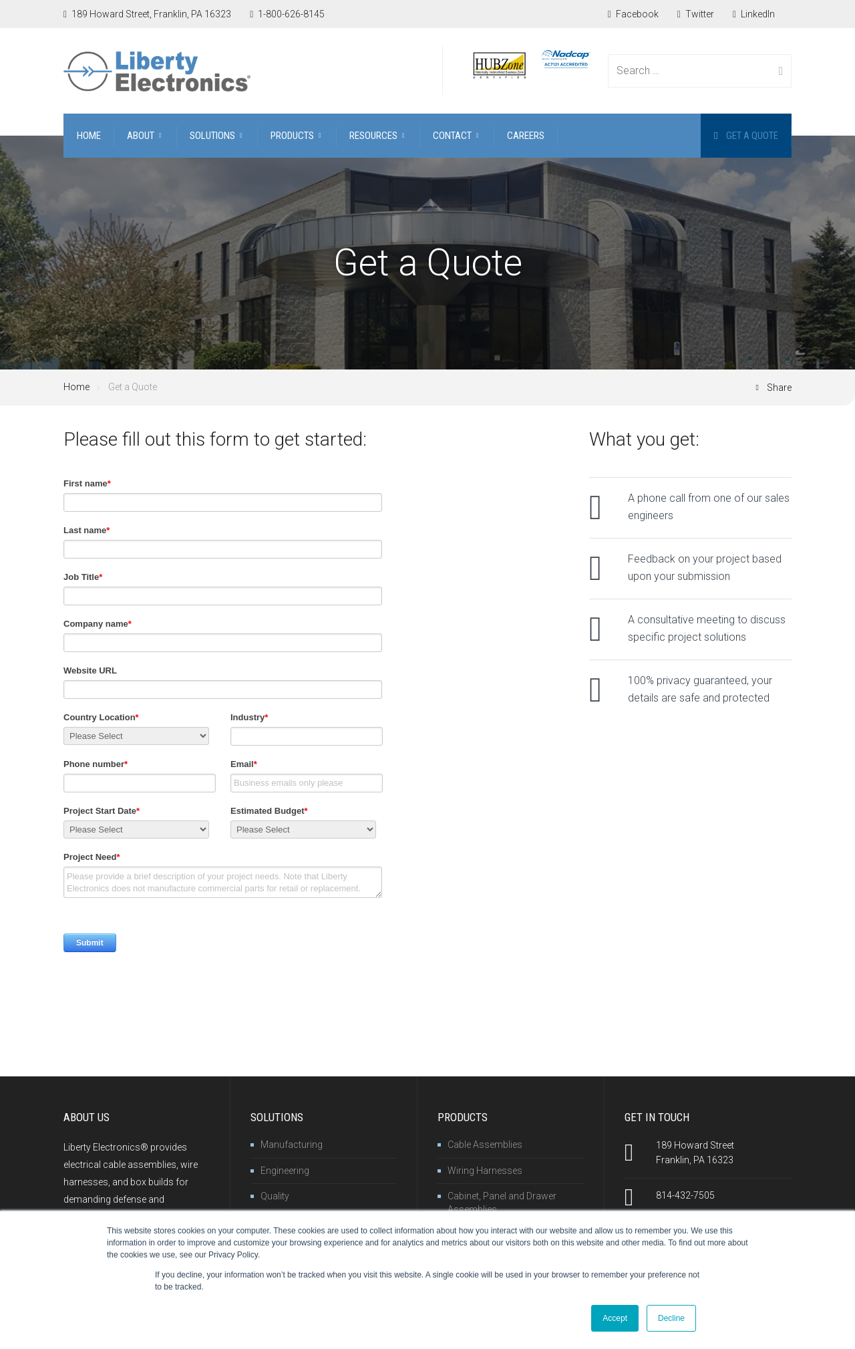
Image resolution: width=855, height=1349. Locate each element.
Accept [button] (615, 1318)
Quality (275, 1196)
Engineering (285, 1170)
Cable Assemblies (485, 1144)
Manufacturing (292, 1144)
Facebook (633, 14)
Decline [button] (671, 1318)
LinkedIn (754, 14)
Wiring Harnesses (485, 1170)
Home (76, 387)
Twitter (695, 14)
